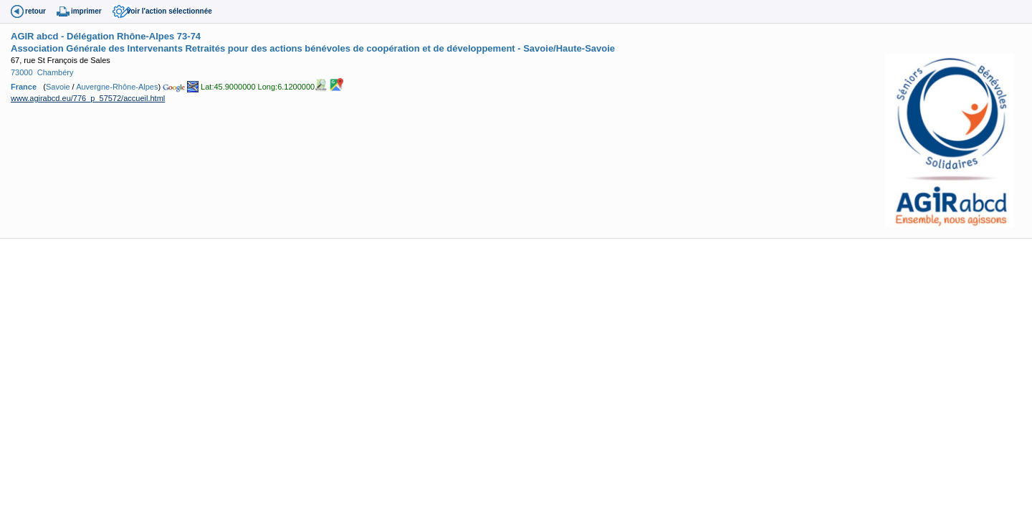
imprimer (86, 11)
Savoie (58, 86)
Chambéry (55, 72)
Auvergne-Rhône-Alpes (117, 86)
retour (35, 11)
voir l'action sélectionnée (169, 11)
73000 (22, 72)
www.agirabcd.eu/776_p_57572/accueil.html (88, 98)
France (24, 86)
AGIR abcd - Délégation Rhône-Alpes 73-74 (106, 36)
